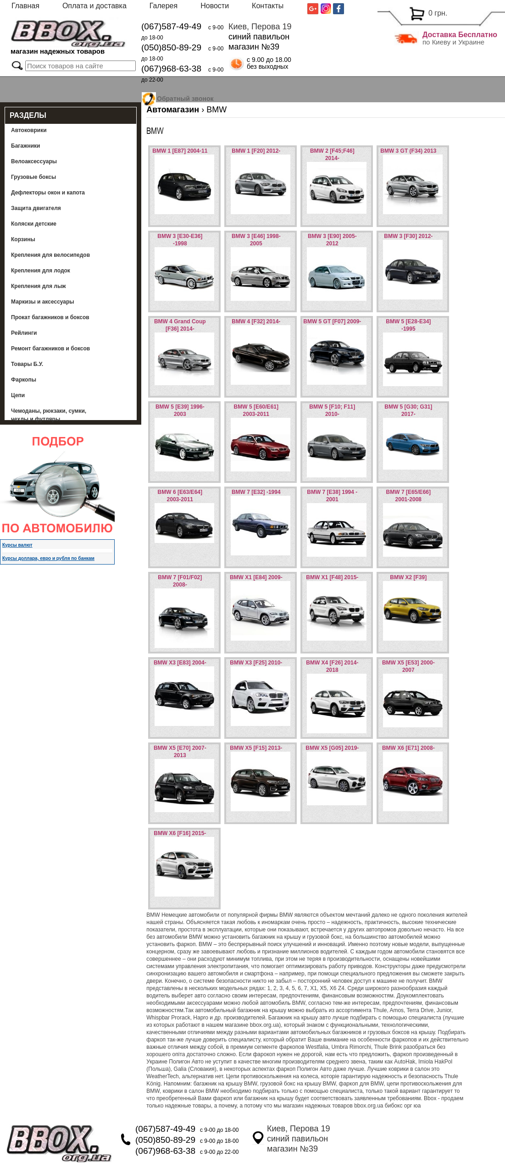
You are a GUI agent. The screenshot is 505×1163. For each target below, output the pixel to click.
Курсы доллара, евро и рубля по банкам (48, 558)
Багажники (25, 146)
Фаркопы (23, 380)
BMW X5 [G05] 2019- (332, 748)
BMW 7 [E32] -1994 (256, 492)
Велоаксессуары (34, 161)
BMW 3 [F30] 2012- (408, 236)
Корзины (23, 239)
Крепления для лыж (38, 286)
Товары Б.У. (27, 364)
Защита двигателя (36, 208)
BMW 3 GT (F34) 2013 (408, 151)
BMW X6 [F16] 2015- (180, 833)
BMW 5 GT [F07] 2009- (332, 321)
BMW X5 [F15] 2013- (256, 748)
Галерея (164, 6)
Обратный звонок (185, 97)
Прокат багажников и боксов (50, 317)
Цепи (18, 395)
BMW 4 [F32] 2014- (256, 321)
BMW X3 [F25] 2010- (256, 662)
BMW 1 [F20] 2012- (256, 151)
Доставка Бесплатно (459, 35)
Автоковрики (29, 130)
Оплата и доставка (94, 6)
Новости (214, 6)
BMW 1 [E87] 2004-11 (179, 151)
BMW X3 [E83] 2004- (180, 662)
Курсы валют (17, 545)
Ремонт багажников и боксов (50, 348)
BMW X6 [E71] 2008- (408, 748)
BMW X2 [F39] (408, 577)
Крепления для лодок (40, 270)
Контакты (267, 6)
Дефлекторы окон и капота (48, 192)
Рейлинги (24, 333)
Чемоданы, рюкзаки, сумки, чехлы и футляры (48, 415)
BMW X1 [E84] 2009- (256, 577)
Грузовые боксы (33, 177)
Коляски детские (33, 224)
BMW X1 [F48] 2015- (332, 577)
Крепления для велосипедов (50, 255)
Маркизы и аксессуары (42, 302)
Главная (25, 6)
